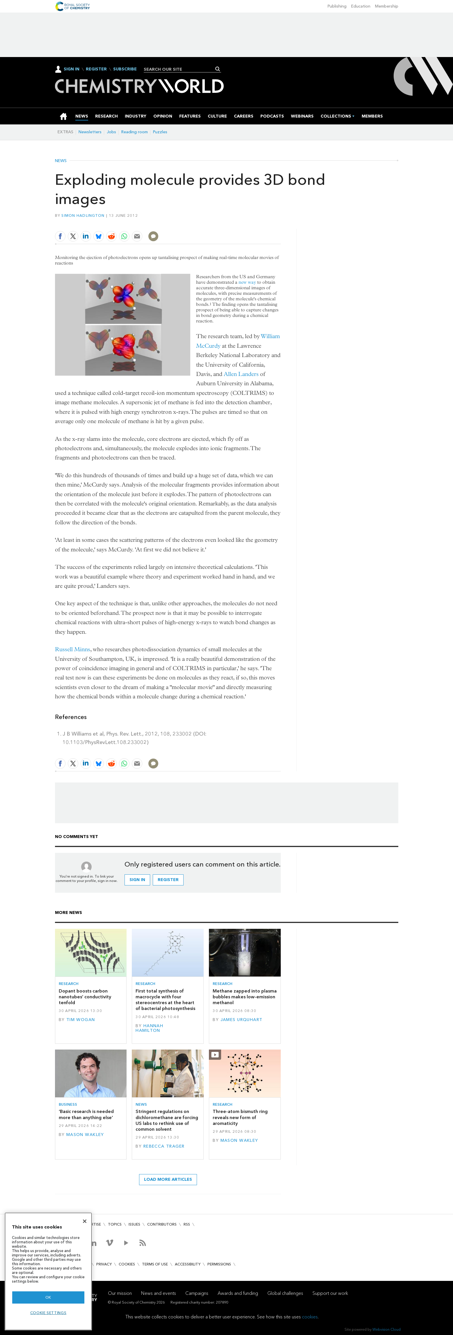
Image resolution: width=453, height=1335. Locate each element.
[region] (48, 1271)
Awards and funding (238, 1293)
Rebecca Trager (164, 1146)
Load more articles (168, 1179)
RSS (187, 1224)
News (61, 161)
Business (68, 1104)
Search (218, 69)
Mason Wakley (85, 1134)
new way (247, 282)
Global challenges (285, 1293)
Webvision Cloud (386, 1329)
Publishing (337, 6)
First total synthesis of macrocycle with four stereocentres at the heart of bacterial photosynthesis (165, 999)
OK (48, 1297)
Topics (115, 1224)
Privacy (104, 1264)
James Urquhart (242, 1019)
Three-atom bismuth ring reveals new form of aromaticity (240, 1117)
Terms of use (155, 1264)
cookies (310, 1317)
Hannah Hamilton (149, 1028)
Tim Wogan (80, 1019)
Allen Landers (241, 374)
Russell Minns (72, 649)
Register (96, 69)
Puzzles (160, 131)
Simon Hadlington (82, 215)
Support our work (330, 1293)
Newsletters (90, 131)
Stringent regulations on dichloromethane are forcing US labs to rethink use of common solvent (167, 1120)
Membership (386, 6)
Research (69, 983)
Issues (134, 1224)
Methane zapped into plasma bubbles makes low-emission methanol (245, 997)
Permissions (219, 1264)
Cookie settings (48, 1313)
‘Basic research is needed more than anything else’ (86, 1114)
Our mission (120, 1293)
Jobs (111, 131)
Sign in (137, 879)
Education (360, 6)
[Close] (84, 1221)
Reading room (134, 131)
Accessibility (187, 1264)
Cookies (127, 1264)
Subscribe (125, 69)
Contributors (162, 1224)
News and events (158, 1293)
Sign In (71, 69)
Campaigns (196, 1293)
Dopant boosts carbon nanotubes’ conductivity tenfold (85, 997)
